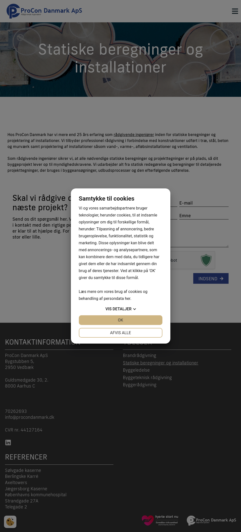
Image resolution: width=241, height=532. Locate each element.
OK (120, 320)
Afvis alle (120, 332)
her (127, 298)
